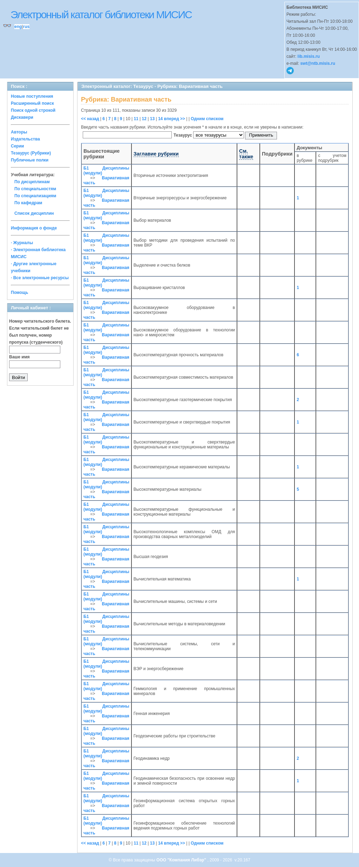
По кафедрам (28, 202)
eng (18, 26)
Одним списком (207, 118)
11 (136, 118)
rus (26, 26)
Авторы (19, 132)
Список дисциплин (34, 213)
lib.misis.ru (309, 56)
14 (160, 118)
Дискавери (22, 117)
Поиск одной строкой (33, 110)
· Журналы (22, 242)
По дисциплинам (32, 181)
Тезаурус (183, 135)
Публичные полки (29, 160)
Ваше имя (19, 357)
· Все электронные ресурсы (40, 277)
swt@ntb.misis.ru (317, 63)
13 (152, 118)
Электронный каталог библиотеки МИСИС (101, 14)
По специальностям (35, 188)
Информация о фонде (34, 228)
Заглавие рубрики (156, 154)
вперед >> (174, 118)
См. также (246, 153)
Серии (17, 146)
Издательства (25, 139)
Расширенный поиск (32, 103)
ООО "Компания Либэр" (181, 860)
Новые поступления (32, 96)
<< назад (90, 118)
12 (144, 118)
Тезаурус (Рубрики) (31, 153)
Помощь (19, 292)
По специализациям (35, 195)
